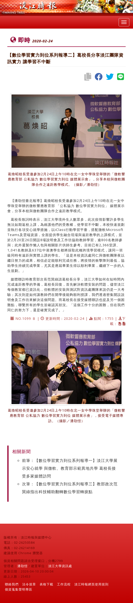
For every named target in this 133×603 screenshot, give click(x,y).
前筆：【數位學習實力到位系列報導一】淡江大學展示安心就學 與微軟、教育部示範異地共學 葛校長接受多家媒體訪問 (70, 468)
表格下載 (46, 584)
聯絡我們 (12, 584)
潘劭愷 (22, 566)
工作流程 (64, 584)
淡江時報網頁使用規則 (91, 584)
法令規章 (29, 584)
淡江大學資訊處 (60, 566)
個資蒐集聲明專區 (18, 589)
